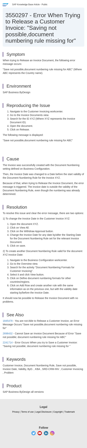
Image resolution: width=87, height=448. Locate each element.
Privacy (15, 412)
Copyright (58, 412)
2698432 (8, 333)
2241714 (8, 342)
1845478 (8, 320)
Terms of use (27, 412)
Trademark (69, 412)
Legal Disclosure (43, 412)
